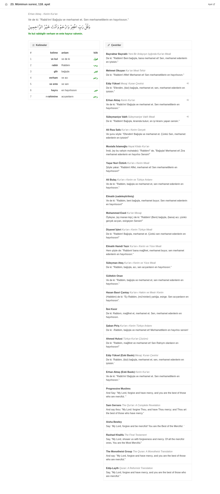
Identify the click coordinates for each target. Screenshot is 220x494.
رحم (95, 77)
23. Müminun (23, 4)
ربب (96, 65)
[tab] (39, 45)
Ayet (211, 4)
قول (96, 59)
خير (96, 90)
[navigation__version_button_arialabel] (188, 83)
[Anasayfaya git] (6, 4)
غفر (96, 71)
